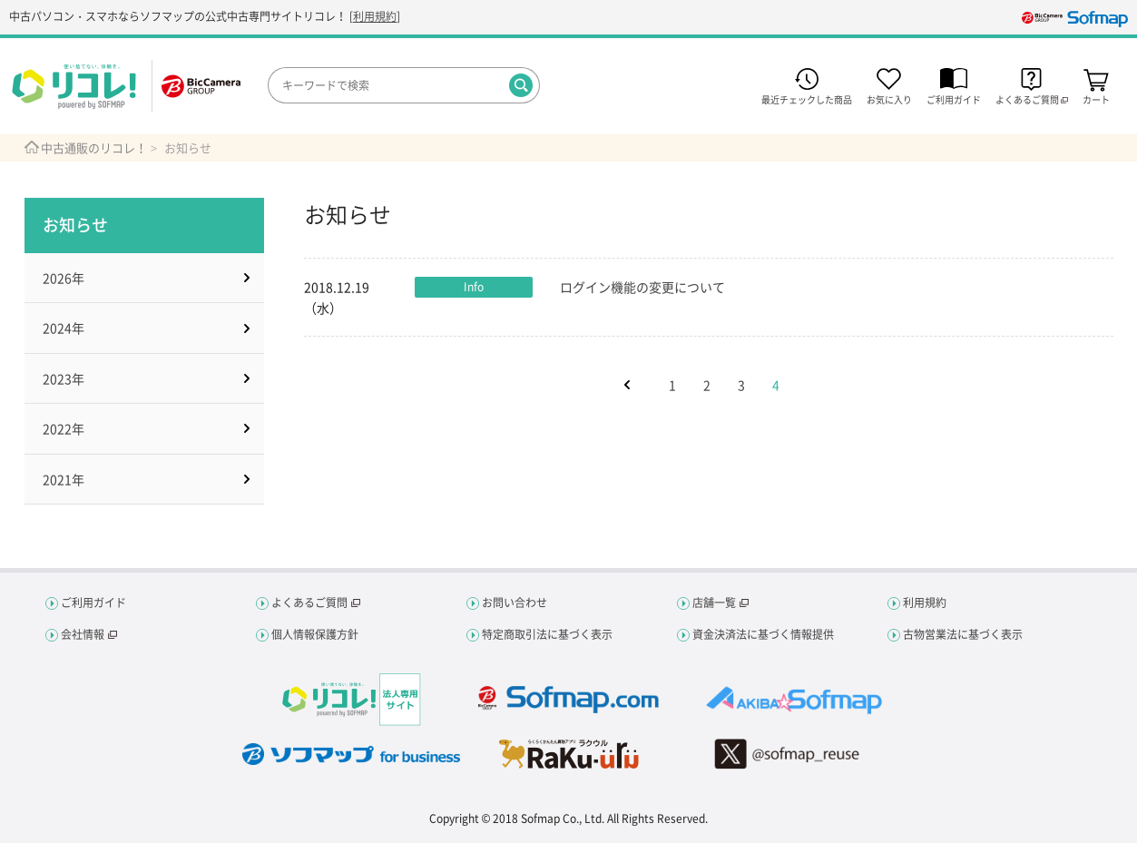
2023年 (63, 378)
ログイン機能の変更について (642, 287)
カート (1096, 98)
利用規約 (375, 16)
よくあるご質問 (309, 602)
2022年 (63, 428)
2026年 (63, 278)
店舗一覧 (714, 602)
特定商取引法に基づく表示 (547, 634)
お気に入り (889, 98)
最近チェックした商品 (806, 98)
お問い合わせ (514, 602)
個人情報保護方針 (314, 634)
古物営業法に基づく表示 (963, 634)
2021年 (63, 479)
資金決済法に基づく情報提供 (763, 634)
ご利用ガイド (953, 98)
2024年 (63, 328)
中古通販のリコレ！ (94, 148)
